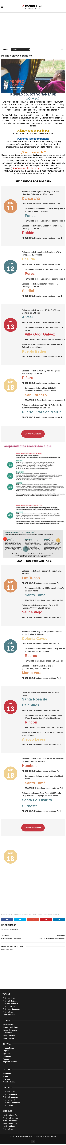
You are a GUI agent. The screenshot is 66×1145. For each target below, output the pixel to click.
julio (30, 915)
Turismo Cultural (9, 999)
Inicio (5, 50)
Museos (6, 1060)
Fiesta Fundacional (10, 1036)
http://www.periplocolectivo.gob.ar (27, 169)
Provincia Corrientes (10, 1121)
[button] (2, 5)
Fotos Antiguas (8, 1049)
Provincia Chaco (9, 1127)
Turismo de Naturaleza (11, 1010)
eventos (19, 915)
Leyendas (6, 1054)
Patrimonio (7, 1057)
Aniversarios (7, 1033)
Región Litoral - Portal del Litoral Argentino (39, 1137)
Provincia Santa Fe (10, 1116)
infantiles (25, 915)
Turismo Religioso (10, 1002)
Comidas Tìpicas (9, 1083)
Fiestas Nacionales (10, 1031)
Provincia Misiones (10, 1124)
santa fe (40, 915)
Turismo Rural (8, 1013)
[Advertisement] (33, 30)
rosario (35, 915)
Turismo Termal (9, 1007)
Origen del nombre (10, 1062)
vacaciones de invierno (51, 915)
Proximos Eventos (9, 1025)
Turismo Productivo (10, 1004)
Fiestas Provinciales (10, 1028)
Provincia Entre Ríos (10, 1119)
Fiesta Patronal (8, 1039)
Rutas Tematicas (9, 1015)
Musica (5, 1077)
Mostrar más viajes (33, 435)
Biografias (6, 1052)
